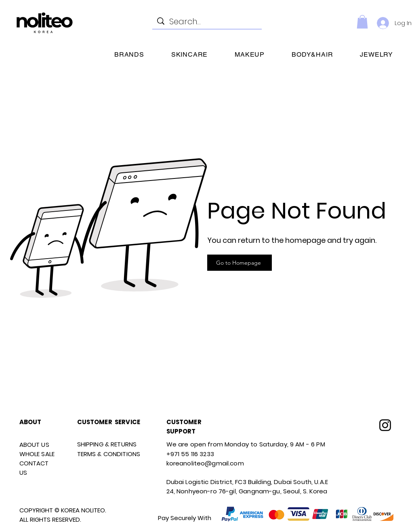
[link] (362, 21)
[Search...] (207, 21)
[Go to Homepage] (239, 263)
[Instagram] (385, 425)
